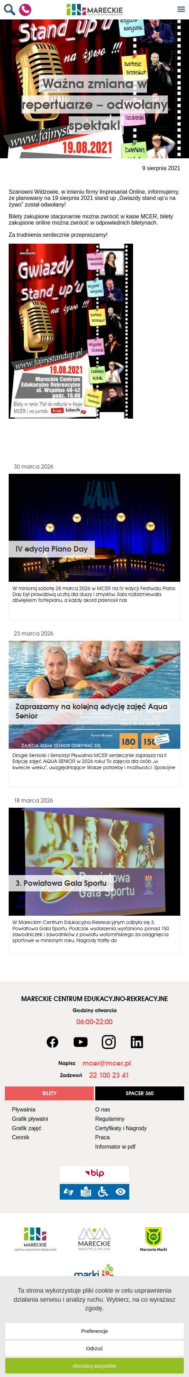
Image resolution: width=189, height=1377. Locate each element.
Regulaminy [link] (109, 1119)
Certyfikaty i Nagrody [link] (121, 1128)
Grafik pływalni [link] (30, 1119)
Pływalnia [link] (23, 1109)
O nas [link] (102, 1109)
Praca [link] (102, 1137)
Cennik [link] (20, 1137)
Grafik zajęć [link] (26, 1128)
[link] (11, 9)
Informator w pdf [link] (115, 1147)
